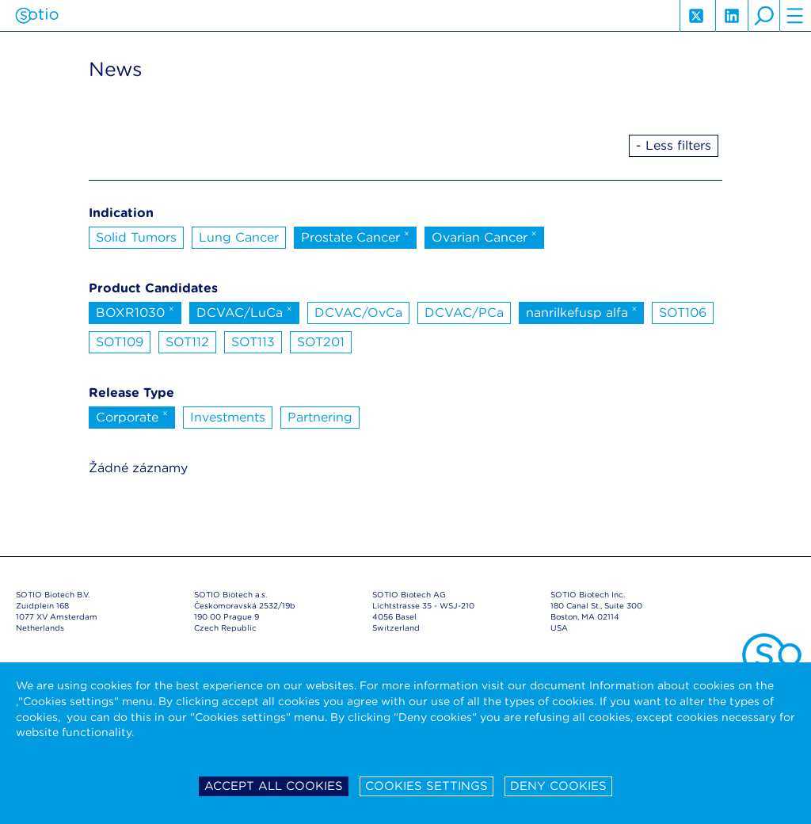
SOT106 (682, 312)
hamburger (795, 16)
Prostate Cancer (355, 236)
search (763, 16)
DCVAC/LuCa (244, 311)
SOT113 (253, 341)
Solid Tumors (136, 237)
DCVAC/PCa (464, 312)
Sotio (37, 16)
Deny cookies (558, 786)
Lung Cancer (239, 237)
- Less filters (673, 145)
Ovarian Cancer (484, 236)
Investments (227, 417)
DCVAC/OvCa (358, 312)
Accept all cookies (273, 786)
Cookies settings (426, 786)
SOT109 (119, 341)
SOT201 (321, 341)
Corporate (132, 416)
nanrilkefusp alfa (582, 311)
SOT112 (187, 341)
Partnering (319, 417)
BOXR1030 (135, 311)
